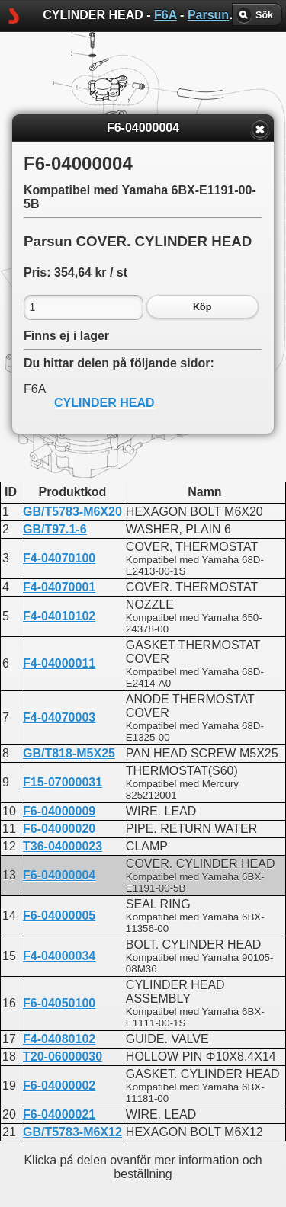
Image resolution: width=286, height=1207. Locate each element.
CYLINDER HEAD (104, 402)
